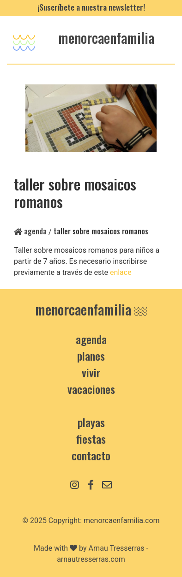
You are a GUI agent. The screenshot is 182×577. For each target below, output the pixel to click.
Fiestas (91, 438)
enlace (121, 272)
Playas (91, 422)
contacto (91, 455)
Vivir (91, 372)
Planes (91, 355)
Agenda (30, 231)
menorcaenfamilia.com (122, 520)
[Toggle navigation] (24, 40)
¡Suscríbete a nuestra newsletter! (91, 7)
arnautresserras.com (91, 559)
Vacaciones (91, 389)
